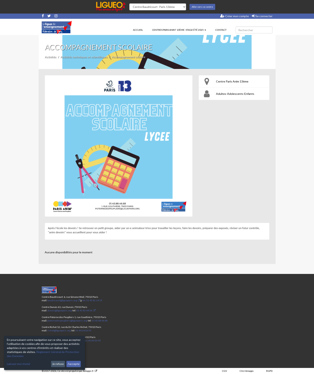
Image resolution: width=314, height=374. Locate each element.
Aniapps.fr (88, 370)
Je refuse (58, 364)
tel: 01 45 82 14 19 (92, 300)
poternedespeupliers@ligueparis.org (67, 320)
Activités (50, 57)
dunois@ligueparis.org (59, 310)
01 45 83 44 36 (84, 310)
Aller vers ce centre (202, 6)
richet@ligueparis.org (59, 330)
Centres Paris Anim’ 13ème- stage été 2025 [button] (179, 29)
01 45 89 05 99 (93, 340)
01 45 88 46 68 (100, 320)
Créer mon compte (234, 16)
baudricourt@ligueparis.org (62, 300)
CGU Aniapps (246, 370)
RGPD (269, 370)
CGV (224, 370)
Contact (221, 29)
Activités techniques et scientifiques (84, 57)
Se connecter (262, 16)
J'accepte (73, 364)
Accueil (138, 29)
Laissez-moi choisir (18, 364)
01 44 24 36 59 (83, 330)
